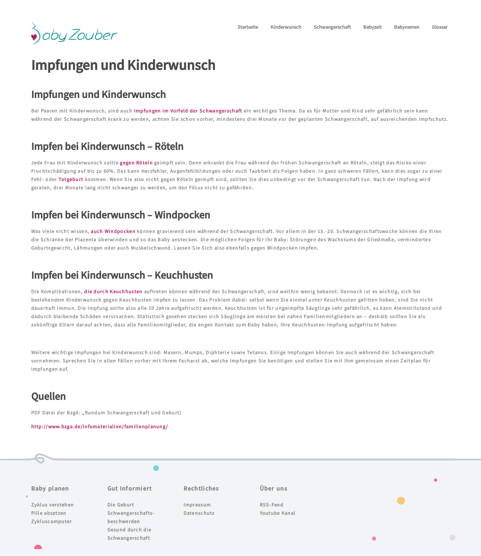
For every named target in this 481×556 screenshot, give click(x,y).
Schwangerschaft (332, 27)
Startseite (248, 27)
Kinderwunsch (285, 27)
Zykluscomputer (51, 521)
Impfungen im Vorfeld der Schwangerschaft (187, 110)
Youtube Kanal (278, 513)
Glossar (439, 27)
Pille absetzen (48, 513)
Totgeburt (71, 179)
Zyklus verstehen (52, 504)
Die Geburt (120, 504)
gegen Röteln (136, 162)
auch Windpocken (113, 231)
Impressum (197, 504)
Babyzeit (372, 27)
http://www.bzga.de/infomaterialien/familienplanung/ (99, 426)
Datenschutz (199, 513)
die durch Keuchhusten (113, 291)
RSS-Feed (271, 504)
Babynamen (406, 27)
